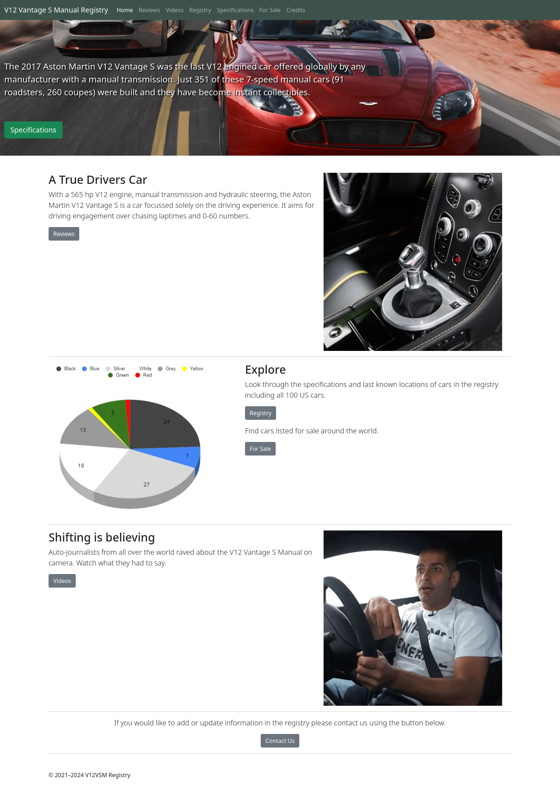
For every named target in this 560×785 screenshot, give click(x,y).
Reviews (149, 10)
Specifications (235, 10)
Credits (295, 10)
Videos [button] (62, 581)
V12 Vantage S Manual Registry (56, 10)
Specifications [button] (33, 130)
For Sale (270, 10)
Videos (175, 10)
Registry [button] (260, 413)
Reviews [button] (64, 234)
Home (125, 10)
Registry (200, 10)
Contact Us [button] (279, 741)
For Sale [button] (260, 449)
